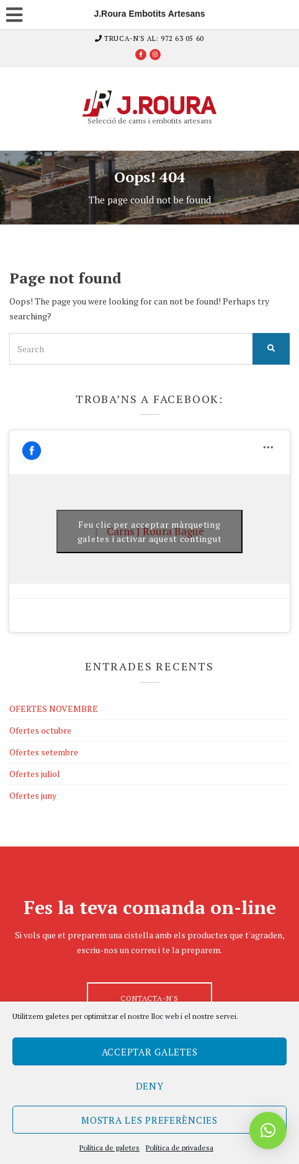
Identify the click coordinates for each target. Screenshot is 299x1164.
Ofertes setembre (43, 752)
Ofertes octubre (40, 730)
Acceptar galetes (150, 1052)
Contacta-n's (149, 998)
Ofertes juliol (34, 774)
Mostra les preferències (149, 1120)
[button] (268, 1130)
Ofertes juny (32, 795)
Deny (150, 1086)
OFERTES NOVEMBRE (53, 708)
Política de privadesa (179, 1147)
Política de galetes (109, 1147)
